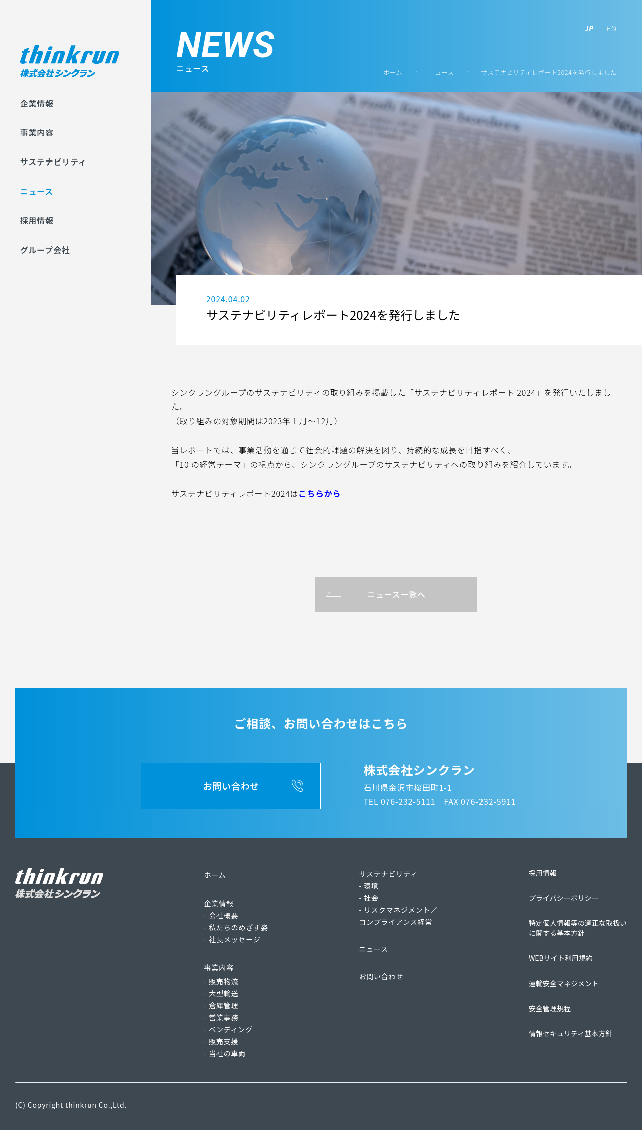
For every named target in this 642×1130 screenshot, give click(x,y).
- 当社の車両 (225, 1053)
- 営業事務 (221, 1017)
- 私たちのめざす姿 (236, 927)
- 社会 (368, 898)
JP (589, 28)
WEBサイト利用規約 (561, 958)
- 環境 (368, 886)
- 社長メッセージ (232, 939)
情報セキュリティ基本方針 (570, 1033)
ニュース (36, 191)
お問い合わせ (381, 976)
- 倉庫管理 (221, 1005)
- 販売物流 (221, 981)
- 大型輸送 (221, 993)
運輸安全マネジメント (564, 983)
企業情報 (37, 103)
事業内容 (37, 132)
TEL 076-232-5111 (399, 801)
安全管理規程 (550, 1008)
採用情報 (37, 220)
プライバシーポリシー (564, 898)
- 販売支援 (221, 1041)
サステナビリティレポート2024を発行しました (549, 72)
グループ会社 (45, 250)
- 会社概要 (221, 915)
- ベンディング (228, 1029)
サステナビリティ (53, 161)
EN (612, 28)
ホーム (392, 72)
